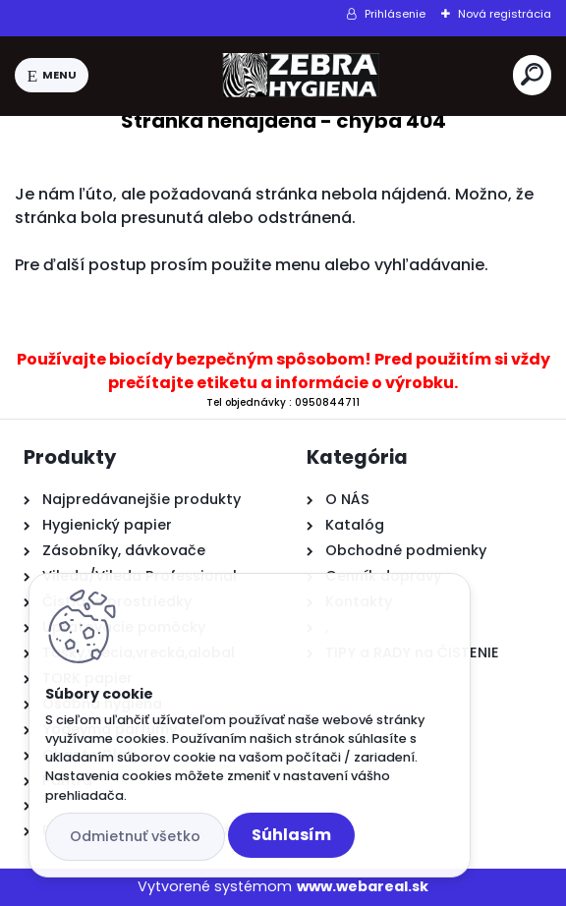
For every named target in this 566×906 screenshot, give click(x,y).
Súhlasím (291, 834)
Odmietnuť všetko (135, 836)
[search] (532, 74)
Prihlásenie (395, 14)
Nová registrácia (504, 14)
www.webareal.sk (362, 886)
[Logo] (300, 75)
